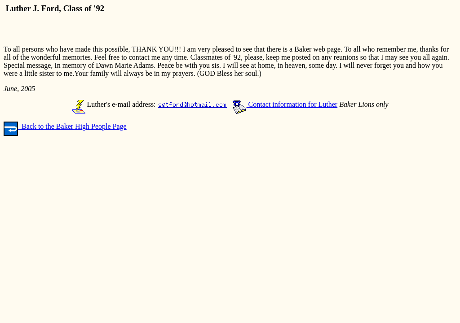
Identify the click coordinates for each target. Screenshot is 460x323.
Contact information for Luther (285, 104)
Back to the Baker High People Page (65, 126)
